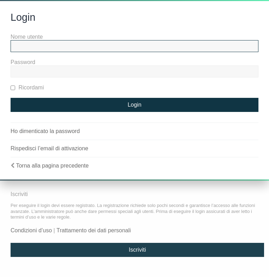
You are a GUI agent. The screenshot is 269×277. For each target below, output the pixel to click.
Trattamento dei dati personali (93, 230)
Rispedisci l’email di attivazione (49, 148)
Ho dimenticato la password (45, 131)
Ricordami (27, 87)
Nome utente (27, 37)
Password (23, 62)
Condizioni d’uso (31, 230)
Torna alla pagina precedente (52, 166)
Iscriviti (137, 250)
